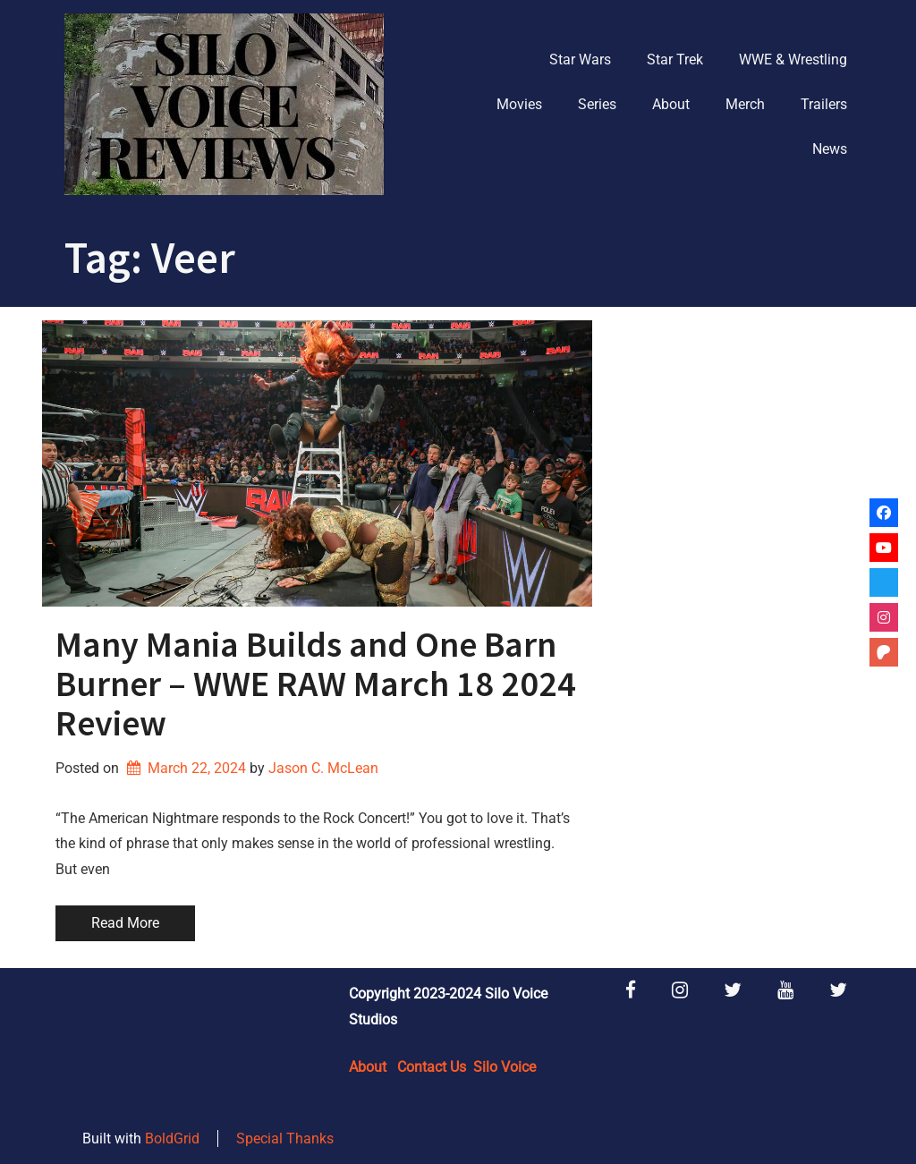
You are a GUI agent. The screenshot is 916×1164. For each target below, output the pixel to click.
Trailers (824, 104)
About (671, 104)
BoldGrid (172, 1138)
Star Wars (580, 59)
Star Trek (675, 59)
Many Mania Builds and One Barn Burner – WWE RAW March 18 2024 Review (315, 683)
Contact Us (431, 1066)
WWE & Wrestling (793, 59)
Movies (519, 104)
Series (597, 104)
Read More (125, 922)
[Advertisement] (740, 432)
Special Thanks (285, 1138)
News (829, 148)
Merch (745, 104)
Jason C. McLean (323, 768)
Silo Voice (504, 1066)
